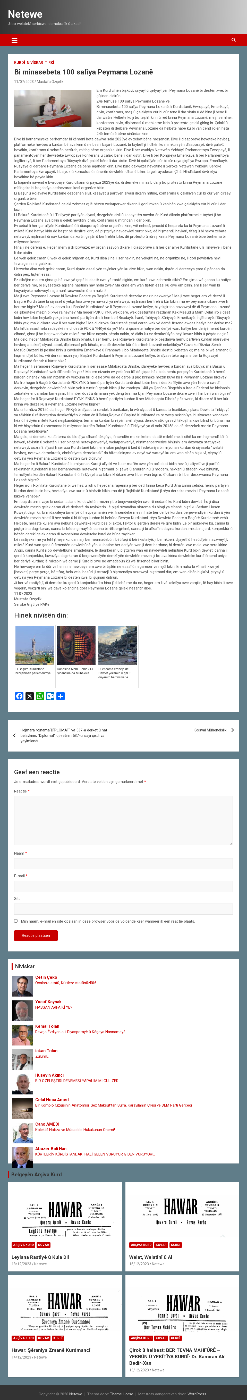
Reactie (22, 791)
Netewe (25, 14)
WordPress (197, 1394)
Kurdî (19, 63)
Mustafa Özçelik (50, 82)
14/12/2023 (21, 1357)
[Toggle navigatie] (14, 40)
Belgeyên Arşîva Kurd (36, 1174)
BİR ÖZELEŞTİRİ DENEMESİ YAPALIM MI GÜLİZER (76, 1080)
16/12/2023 (139, 1264)
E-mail (21, 876)
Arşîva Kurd (23, 1245)
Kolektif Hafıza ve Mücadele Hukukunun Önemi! (75, 1129)
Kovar (43, 1245)
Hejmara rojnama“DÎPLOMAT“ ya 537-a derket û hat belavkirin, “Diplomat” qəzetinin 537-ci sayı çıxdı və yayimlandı (64, 735)
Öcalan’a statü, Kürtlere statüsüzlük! (65, 983)
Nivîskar (35, 63)
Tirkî (49, 63)
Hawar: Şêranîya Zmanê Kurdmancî (51, 1350)
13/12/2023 (139, 1370)
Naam (20, 853)
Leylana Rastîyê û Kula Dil (40, 1257)
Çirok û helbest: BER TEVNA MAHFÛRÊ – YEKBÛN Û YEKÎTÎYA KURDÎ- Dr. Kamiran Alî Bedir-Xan (176, 1356)
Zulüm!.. (42, 1056)
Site (17, 898)
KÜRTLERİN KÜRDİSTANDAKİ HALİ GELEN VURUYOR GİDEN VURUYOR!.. (95, 1154)
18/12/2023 (21, 1264)
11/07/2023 (24, 82)
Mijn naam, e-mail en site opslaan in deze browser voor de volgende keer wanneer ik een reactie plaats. (108, 921)
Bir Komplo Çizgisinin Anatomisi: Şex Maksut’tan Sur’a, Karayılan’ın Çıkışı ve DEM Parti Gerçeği (113, 1105)
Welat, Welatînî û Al (150, 1257)
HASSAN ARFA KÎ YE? (53, 1007)
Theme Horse (121, 1394)
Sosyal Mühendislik (210, 730)
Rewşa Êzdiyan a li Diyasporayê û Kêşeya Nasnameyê (80, 1032)
